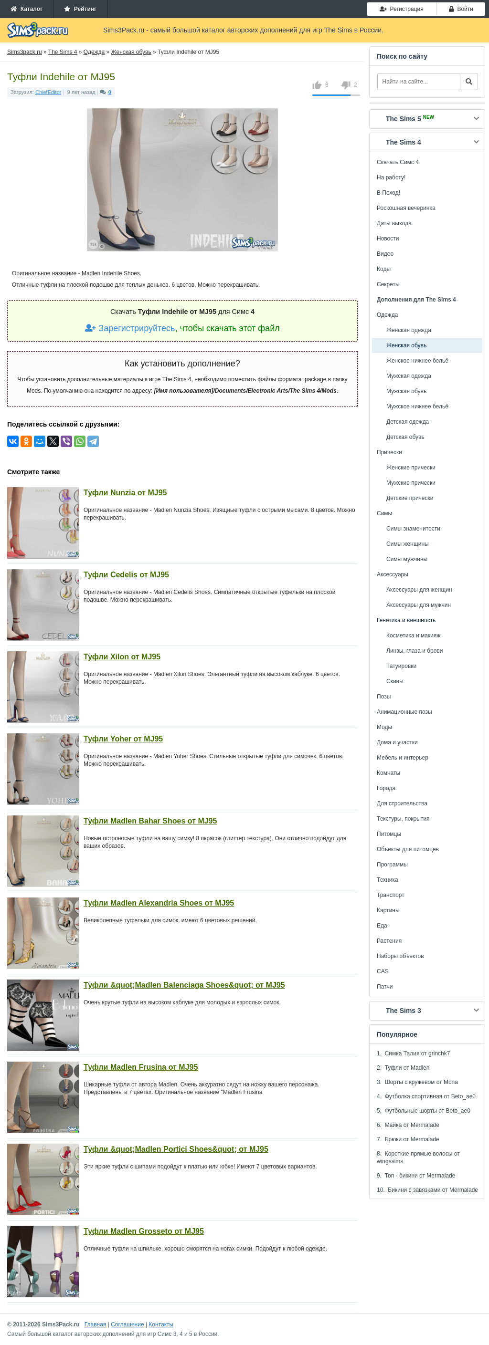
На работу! (391, 177)
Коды (384, 269)
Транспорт (390, 895)
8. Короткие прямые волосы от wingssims (418, 1157)
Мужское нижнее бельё (417, 406)
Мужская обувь (406, 391)
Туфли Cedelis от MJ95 (126, 575)
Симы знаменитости (413, 528)
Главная (95, 1324)
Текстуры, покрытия (403, 818)
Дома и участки (397, 742)
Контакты (161, 1324)
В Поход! (388, 192)
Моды (384, 727)
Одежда (387, 315)
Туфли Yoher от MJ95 (123, 739)
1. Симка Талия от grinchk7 (413, 1053)
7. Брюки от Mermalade (408, 1139)
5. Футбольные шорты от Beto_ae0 (423, 1110)
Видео (385, 253)
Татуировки (401, 666)
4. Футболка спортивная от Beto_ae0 (426, 1096)
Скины (395, 681)
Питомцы (389, 834)
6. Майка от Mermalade (408, 1125)
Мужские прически (411, 483)
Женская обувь (406, 345)
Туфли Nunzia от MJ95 (125, 493)
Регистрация (402, 9)
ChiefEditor (48, 92)
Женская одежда (408, 330)
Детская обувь (405, 437)
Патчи (385, 986)
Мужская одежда (408, 376)
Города (386, 788)
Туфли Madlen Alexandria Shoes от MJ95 (159, 903)
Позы (384, 696)
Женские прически (411, 467)
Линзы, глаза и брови (414, 650)
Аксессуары (392, 574)
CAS (383, 971)
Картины (388, 910)
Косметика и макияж (413, 635)
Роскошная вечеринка (406, 208)
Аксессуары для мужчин (418, 605)
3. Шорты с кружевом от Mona (417, 1082)
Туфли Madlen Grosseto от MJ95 (144, 1231)
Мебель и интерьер (402, 757)
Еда (382, 925)
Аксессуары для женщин (419, 589)
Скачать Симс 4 (398, 162)
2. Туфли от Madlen (403, 1067)
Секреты (388, 284)
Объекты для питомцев (408, 849)
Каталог (27, 9)
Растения (389, 941)
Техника (387, 879)
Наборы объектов (400, 956)
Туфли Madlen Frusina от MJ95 (141, 1067)
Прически (389, 452)
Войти (461, 9)
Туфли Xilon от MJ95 (122, 657)
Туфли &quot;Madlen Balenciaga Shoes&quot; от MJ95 (184, 985)
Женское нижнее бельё (417, 360)
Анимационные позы (404, 712)
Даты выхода (394, 223)
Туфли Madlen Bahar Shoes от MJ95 (150, 821)
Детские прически (409, 498)
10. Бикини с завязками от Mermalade (427, 1190)
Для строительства (402, 803)
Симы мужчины (406, 559)
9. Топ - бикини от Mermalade (416, 1175)
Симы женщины (407, 544)
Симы (384, 513)
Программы (392, 864)
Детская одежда (407, 421)
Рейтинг (80, 9)
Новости (388, 238)
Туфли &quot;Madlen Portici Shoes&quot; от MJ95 (176, 1149)
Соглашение (127, 1324)
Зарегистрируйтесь (130, 328)
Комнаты (388, 773)
